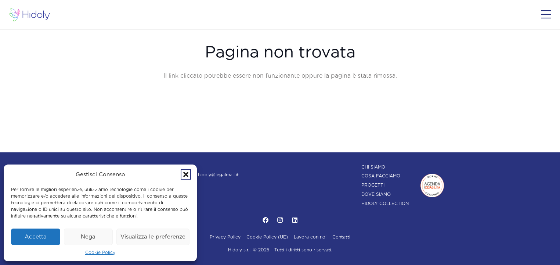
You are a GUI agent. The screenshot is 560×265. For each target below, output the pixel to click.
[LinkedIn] (295, 220)
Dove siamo (376, 194)
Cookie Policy (100, 252)
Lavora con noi (310, 237)
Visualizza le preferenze (152, 236)
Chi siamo (373, 167)
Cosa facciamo (380, 176)
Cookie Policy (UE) (267, 237)
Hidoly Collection (385, 203)
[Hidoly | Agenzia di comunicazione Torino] (30, 14)
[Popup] (546, 15)
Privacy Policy (225, 237)
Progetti (372, 185)
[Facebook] (265, 220)
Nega (88, 236)
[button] (185, 174)
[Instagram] (280, 220)
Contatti (341, 237)
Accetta (36, 236)
